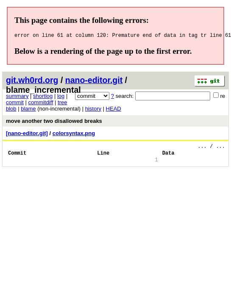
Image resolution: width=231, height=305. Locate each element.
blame (28, 110)
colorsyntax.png (74, 134)
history (93, 110)
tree (62, 103)
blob (11, 110)
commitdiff (40, 103)
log (60, 97)
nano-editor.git (93, 81)
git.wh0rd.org (32, 81)
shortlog (43, 97)
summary (17, 97)
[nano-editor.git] (27, 134)
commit (15, 103)
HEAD (113, 110)
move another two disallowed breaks (54, 122)
